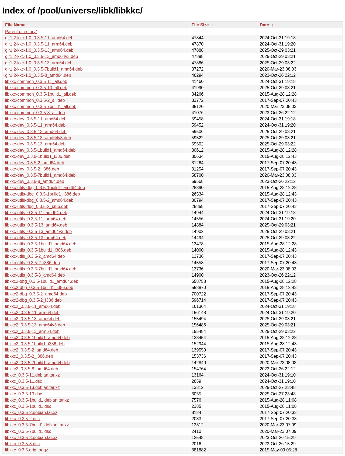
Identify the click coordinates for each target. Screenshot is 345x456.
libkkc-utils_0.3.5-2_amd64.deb (35, 256)
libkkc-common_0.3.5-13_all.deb (36, 87)
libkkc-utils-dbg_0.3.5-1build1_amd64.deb (45, 187)
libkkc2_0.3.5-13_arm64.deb (32, 331)
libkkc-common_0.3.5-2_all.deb (35, 100)
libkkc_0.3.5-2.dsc (22, 418)
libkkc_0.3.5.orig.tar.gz (26, 450)
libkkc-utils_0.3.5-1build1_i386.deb (38, 250)
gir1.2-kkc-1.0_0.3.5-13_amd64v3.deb (41, 56)
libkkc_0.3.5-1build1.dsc (28, 406)
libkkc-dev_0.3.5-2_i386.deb (32, 169)
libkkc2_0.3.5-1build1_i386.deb (35, 344)
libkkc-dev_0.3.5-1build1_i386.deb (38, 156)
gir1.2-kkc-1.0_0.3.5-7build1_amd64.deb (43, 69)
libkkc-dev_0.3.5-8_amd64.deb (34, 181)
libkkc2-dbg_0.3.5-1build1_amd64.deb (41, 281)
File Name (15, 25)
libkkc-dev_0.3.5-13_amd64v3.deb (38, 137)
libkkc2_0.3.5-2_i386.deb (29, 356)
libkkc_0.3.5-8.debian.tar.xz (31, 437)
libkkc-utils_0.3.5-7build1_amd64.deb (40, 269)
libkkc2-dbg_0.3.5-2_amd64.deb (36, 294)
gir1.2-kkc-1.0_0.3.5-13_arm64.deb (39, 63)
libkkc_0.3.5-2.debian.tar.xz (31, 412)
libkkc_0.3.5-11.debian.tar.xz (32, 375)
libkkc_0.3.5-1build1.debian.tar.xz (37, 400)
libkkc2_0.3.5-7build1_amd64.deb (37, 362)
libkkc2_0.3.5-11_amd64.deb (32, 306)
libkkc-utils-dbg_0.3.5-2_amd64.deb (39, 200)
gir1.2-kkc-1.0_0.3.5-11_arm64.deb (39, 44)
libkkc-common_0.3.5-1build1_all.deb (40, 94)
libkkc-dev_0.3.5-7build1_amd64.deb (40, 175)
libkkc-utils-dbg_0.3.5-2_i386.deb (36, 206)
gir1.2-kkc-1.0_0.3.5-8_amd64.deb (38, 75)
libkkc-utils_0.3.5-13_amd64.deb (36, 225)
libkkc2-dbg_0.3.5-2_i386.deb (33, 300)
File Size (200, 25)
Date (264, 25)
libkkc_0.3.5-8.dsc (22, 443)
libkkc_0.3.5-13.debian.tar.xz (32, 387)
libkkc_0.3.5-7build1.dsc (28, 431)
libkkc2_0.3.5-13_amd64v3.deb (35, 325)
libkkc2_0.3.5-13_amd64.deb (32, 318)
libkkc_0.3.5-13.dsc (23, 394)
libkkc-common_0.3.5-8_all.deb (35, 112)
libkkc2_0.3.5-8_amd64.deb (31, 369)
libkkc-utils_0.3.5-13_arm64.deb (35, 237)
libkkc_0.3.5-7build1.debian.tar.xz (37, 425)
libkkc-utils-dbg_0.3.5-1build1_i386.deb (42, 194)
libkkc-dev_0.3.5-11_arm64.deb (35, 125)
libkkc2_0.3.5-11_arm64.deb (32, 312)
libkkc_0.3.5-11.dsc (23, 381)
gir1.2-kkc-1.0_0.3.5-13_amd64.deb (39, 50)
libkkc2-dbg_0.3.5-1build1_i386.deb (39, 287)
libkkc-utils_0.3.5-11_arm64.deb (35, 219)
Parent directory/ (21, 31)
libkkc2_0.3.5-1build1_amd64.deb (37, 337)
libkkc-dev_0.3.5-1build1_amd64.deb (40, 150)
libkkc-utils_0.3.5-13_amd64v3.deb (38, 231)
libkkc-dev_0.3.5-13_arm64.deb (35, 144)
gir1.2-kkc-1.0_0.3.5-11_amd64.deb (39, 38)
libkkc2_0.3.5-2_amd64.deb (31, 350)
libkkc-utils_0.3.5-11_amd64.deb (36, 212)
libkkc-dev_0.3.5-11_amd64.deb (36, 119)
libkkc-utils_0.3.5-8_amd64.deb (35, 275)
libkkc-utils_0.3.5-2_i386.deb (32, 262)
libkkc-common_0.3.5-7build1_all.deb (40, 106)
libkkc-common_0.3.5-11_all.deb (36, 81)
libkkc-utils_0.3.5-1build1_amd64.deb (40, 244)
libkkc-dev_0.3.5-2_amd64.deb (34, 163)
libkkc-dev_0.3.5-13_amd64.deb (36, 131)
